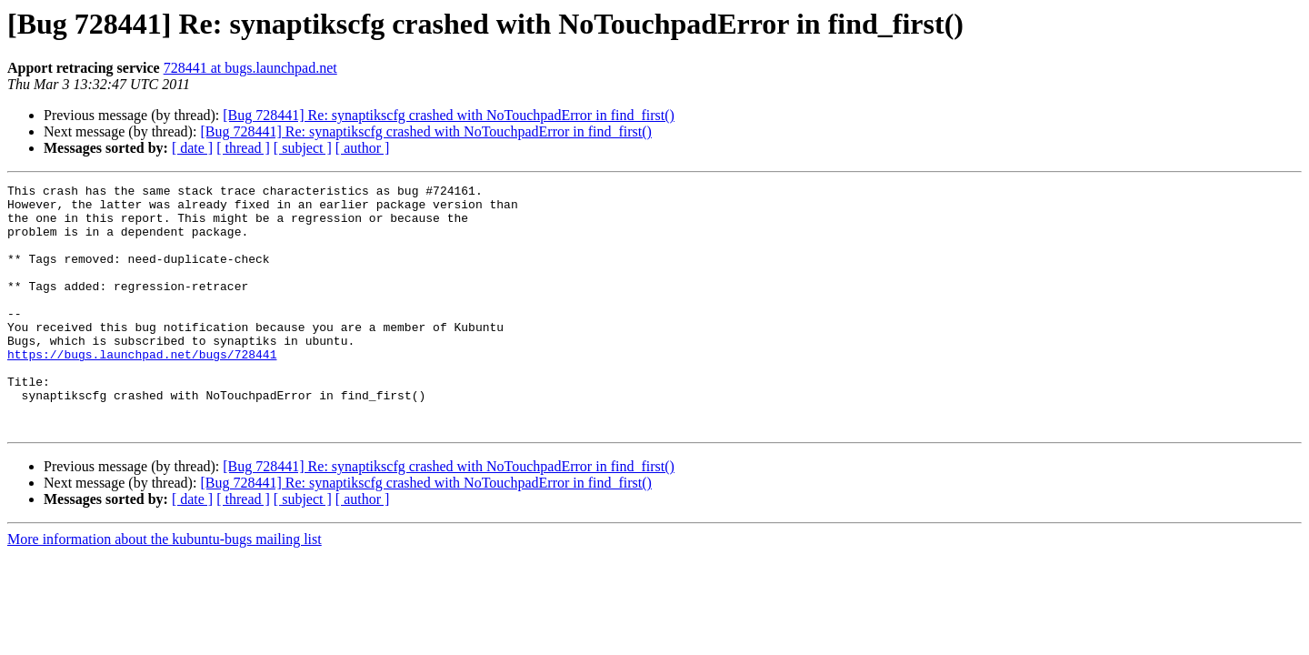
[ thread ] (243, 148)
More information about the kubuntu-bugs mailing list (164, 588)
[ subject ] (303, 148)
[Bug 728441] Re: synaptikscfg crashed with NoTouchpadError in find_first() (448, 115)
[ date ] (192, 148)
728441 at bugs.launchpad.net (250, 68)
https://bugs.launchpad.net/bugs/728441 (141, 389)
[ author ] (362, 148)
